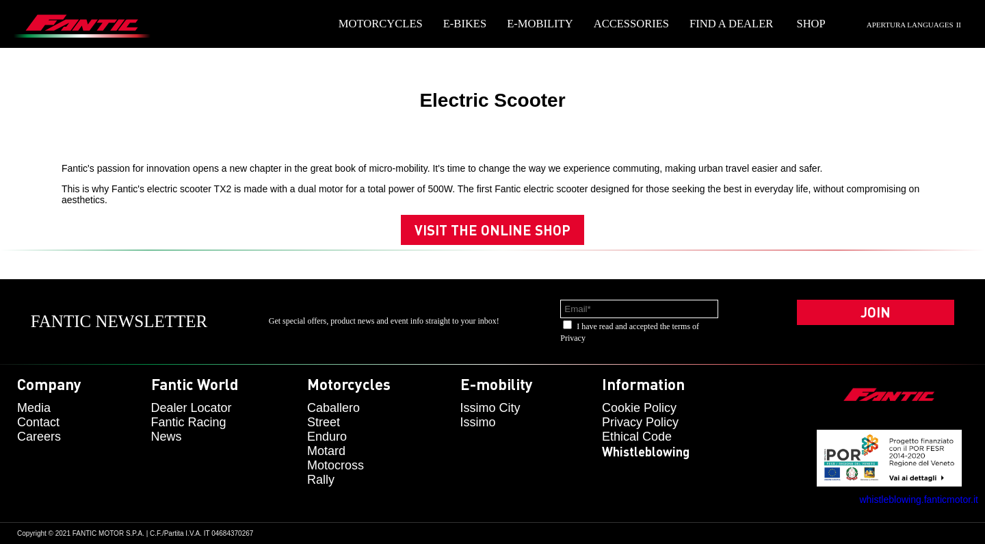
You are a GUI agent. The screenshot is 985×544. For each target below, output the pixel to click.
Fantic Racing (188, 422)
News (166, 436)
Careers (39, 436)
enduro (327, 436)
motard (326, 451)
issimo (478, 422)
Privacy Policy (640, 422)
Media (34, 408)
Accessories (631, 23)
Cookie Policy (639, 408)
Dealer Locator (191, 408)
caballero (333, 408)
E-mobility (540, 23)
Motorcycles (381, 23)
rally (320, 480)
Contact (38, 422)
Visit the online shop (492, 230)
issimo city (490, 408)
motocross (335, 465)
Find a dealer (731, 23)
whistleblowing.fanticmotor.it (918, 499)
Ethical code (637, 436)
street (323, 422)
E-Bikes (464, 23)
